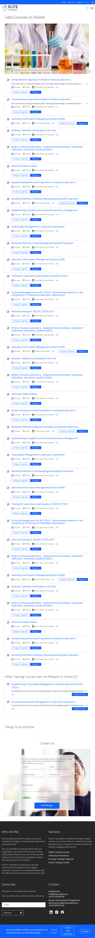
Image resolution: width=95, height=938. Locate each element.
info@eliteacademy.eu (58, 894)
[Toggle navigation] (92, 8)
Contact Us (79, 2)
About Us (71, 2)
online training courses (59, 862)
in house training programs (60, 859)
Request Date (80, 694)
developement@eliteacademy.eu (63, 903)
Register (35, 92)
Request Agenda (20, 92)
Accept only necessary (67, 931)
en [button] (87, 2)
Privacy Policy (54, 931)
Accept (85, 931)
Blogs (64, 2)
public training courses (58, 852)
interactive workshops (58, 855)
